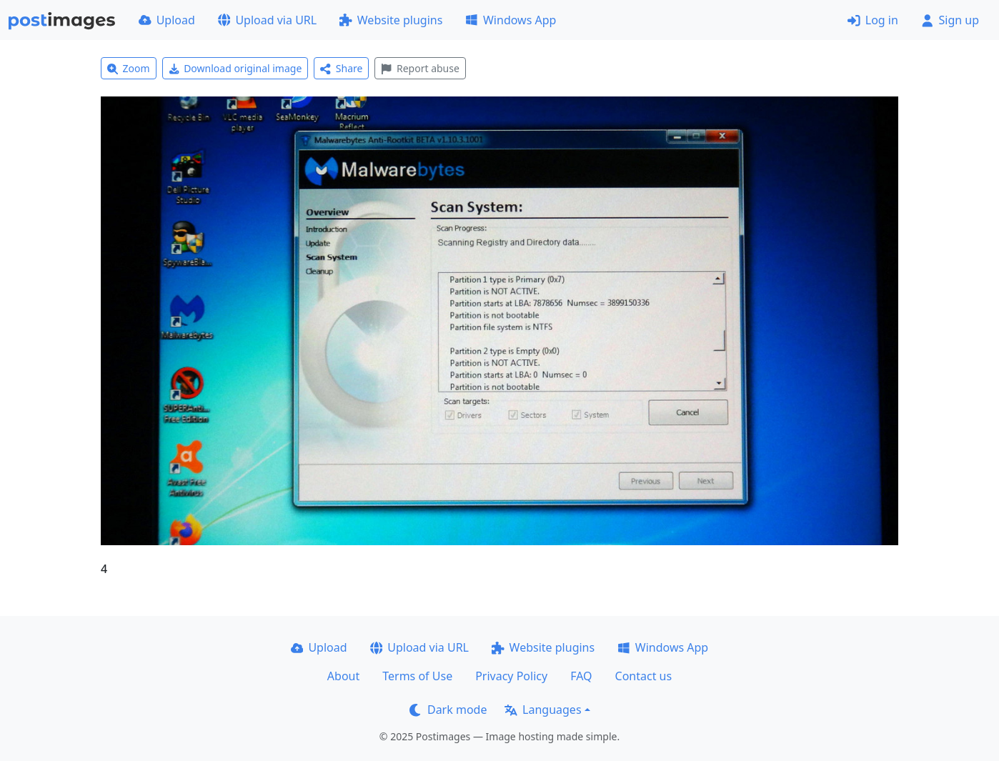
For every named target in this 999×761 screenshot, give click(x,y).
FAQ (581, 676)
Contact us (643, 676)
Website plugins (390, 20)
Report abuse (420, 68)
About (343, 676)
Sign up (950, 20)
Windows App (510, 20)
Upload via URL (267, 20)
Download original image (235, 68)
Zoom (128, 68)
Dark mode (448, 709)
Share (341, 68)
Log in (873, 20)
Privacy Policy (511, 676)
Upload (167, 20)
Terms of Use (417, 676)
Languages (543, 709)
